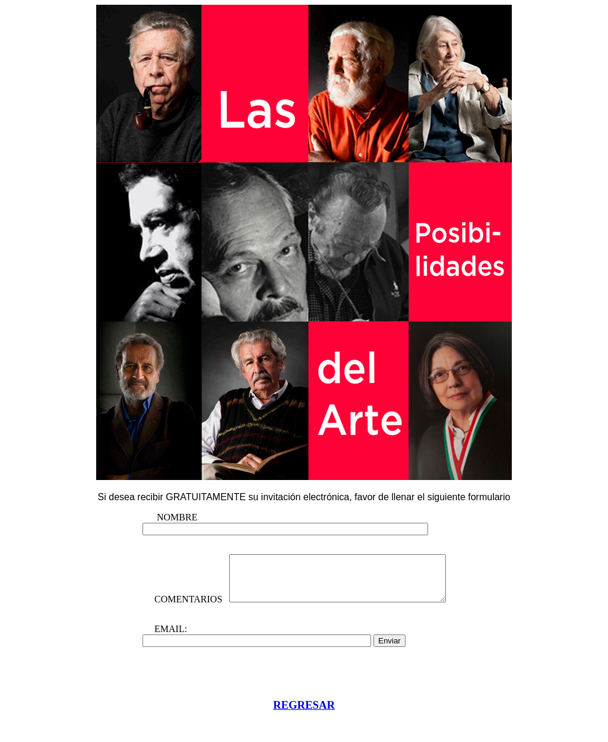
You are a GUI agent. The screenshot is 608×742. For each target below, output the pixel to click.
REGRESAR (304, 724)
